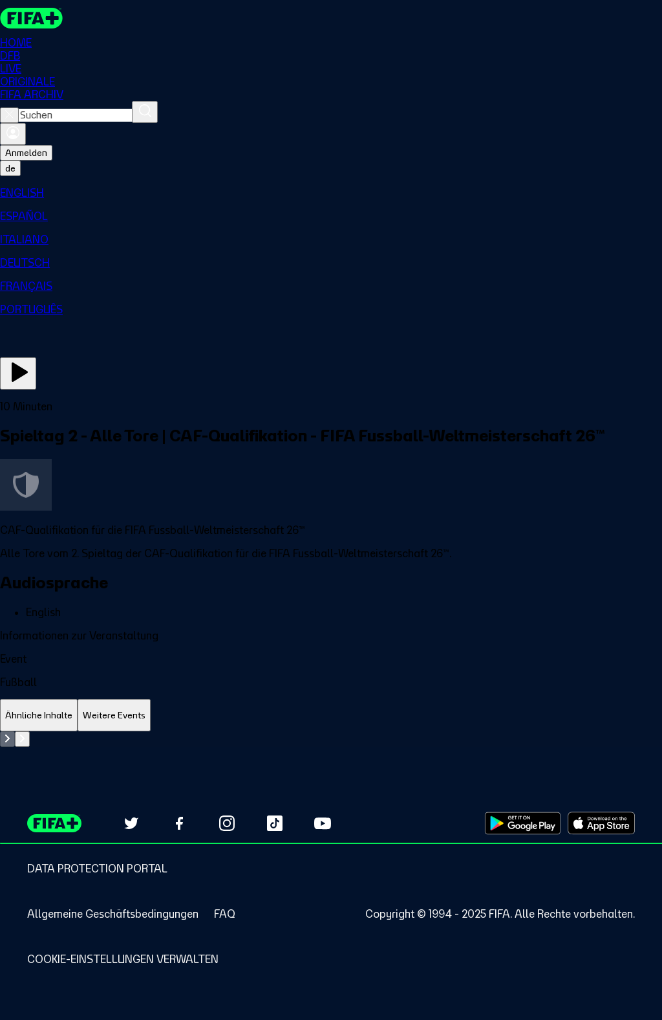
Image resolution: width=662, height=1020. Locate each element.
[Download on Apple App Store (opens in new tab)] (601, 823)
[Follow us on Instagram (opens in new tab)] (227, 823)
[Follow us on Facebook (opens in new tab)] (179, 823)
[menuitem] (331, 192)
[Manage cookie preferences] (123, 959)
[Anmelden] (13, 134)
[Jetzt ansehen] (18, 373)
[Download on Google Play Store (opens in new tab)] (522, 823)
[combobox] (75, 115)
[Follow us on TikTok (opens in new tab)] (275, 823)
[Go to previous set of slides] (7, 739)
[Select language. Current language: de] (10, 168)
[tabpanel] (331, 739)
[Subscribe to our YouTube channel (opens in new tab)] (322, 823)
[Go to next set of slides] (22, 739)
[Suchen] (145, 112)
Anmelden (26, 153)
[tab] (39, 715)
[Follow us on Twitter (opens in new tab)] (131, 823)
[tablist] (331, 715)
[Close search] (9, 115)
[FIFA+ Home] (31, 18)
